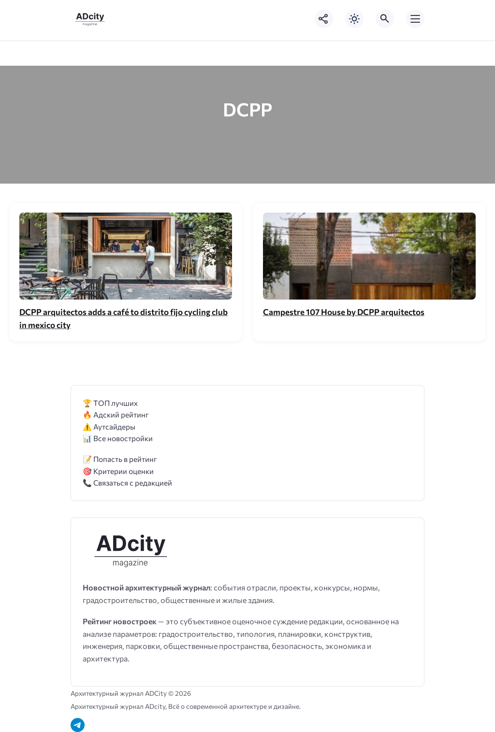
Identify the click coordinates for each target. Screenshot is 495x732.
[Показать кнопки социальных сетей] (324, 19)
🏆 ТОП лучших (110, 402)
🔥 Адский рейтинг (116, 414)
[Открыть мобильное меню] (415, 19)
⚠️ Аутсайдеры (109, 426)
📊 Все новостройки (118, 438)
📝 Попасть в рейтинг (120, 458)
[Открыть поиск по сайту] (385, 19)
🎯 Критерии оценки (118, 470)
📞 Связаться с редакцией (127, 482)
